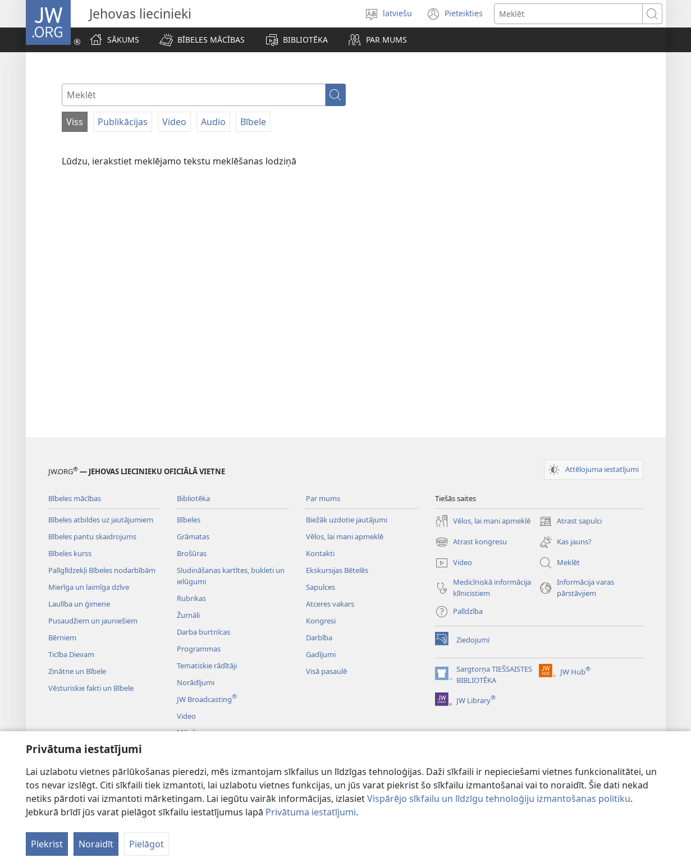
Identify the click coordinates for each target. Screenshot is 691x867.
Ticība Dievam (71, 654)
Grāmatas (193, 536)
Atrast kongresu (471, 542)
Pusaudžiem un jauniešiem (93, 621)
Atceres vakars (330, 604)
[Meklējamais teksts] (568, 13)
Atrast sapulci (570, 521)
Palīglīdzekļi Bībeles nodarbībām (101, 570)
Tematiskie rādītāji (207, 665)
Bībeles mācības (74, 498)
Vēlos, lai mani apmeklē (344, 536)
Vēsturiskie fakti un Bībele (91, 688)
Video (186, 716)
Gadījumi (321, 654)
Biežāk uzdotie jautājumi (346, 520)
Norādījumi (195, 682)
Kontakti (320, 553)
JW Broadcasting (207, 699)
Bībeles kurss (69, 553)
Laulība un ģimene (79, 604)
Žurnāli (188, 615)
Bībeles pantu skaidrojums (92, 536)
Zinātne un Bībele (77, 671)
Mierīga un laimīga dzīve (88, 587)
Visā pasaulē (326, 671)
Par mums (323, 498)
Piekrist (47, 844)
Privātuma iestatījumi (311, 812)
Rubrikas (191, 598)
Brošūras (192, 553)
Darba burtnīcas (203, 632)
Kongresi (321, 621)
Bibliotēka (193, 498)
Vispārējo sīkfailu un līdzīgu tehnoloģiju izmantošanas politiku (498, 798)
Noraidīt (96, 844)
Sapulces (320, 587)
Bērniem (62, 637)
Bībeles (188, 520)
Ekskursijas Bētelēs (337, 570)
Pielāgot (146, 844)
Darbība (319, 637)
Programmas (199, 649)
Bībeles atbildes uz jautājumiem (100, 520)
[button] (202, 39)
